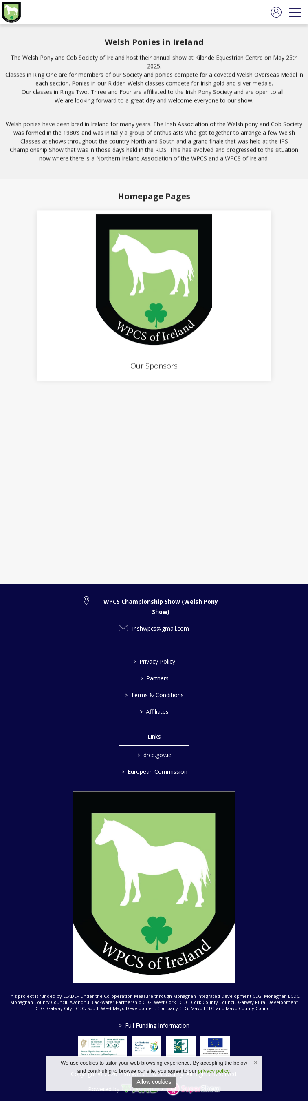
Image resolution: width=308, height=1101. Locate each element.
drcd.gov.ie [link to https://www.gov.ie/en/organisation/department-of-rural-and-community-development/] (154, 755)
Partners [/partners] (154, 678)
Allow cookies (154, 1082)
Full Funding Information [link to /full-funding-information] (154, 1025)
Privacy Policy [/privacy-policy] (154, 661)
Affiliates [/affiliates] (154, 711)
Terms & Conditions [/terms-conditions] (154, 695)
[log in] (276, 12)
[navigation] (295, 12)
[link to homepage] (11, 12)
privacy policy (213, 1071)
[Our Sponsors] (154, 297)
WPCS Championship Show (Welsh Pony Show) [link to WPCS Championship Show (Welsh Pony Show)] (160, 607)
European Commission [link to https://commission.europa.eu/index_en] (154, 771)
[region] (154, 101)
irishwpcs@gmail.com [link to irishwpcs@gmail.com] (160, 628)
